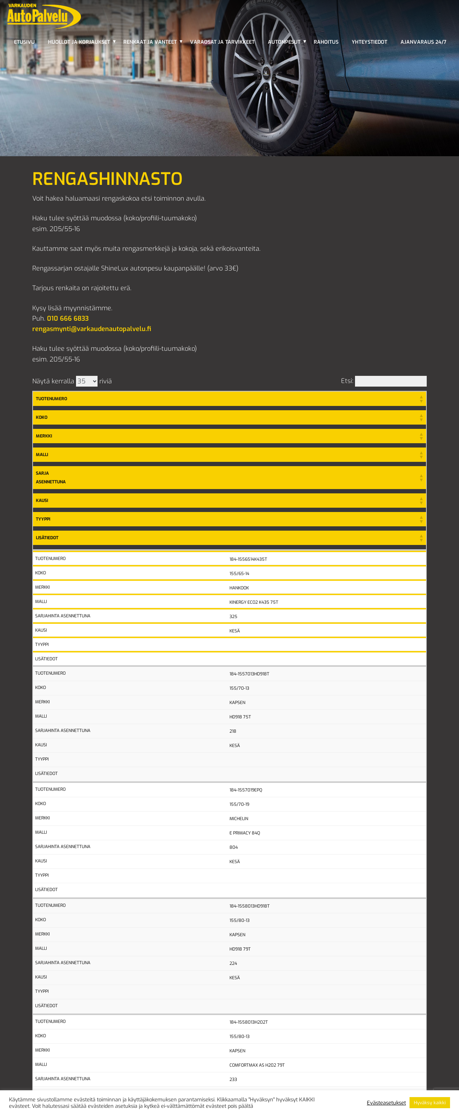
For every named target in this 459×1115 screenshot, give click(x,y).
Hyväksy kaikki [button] (430, 1103)
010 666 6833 (68, 318)
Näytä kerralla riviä (72, 381)
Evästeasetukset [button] (386, 1103)
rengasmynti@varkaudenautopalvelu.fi (91, 329)
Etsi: (347, 381)
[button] (421, 398)
